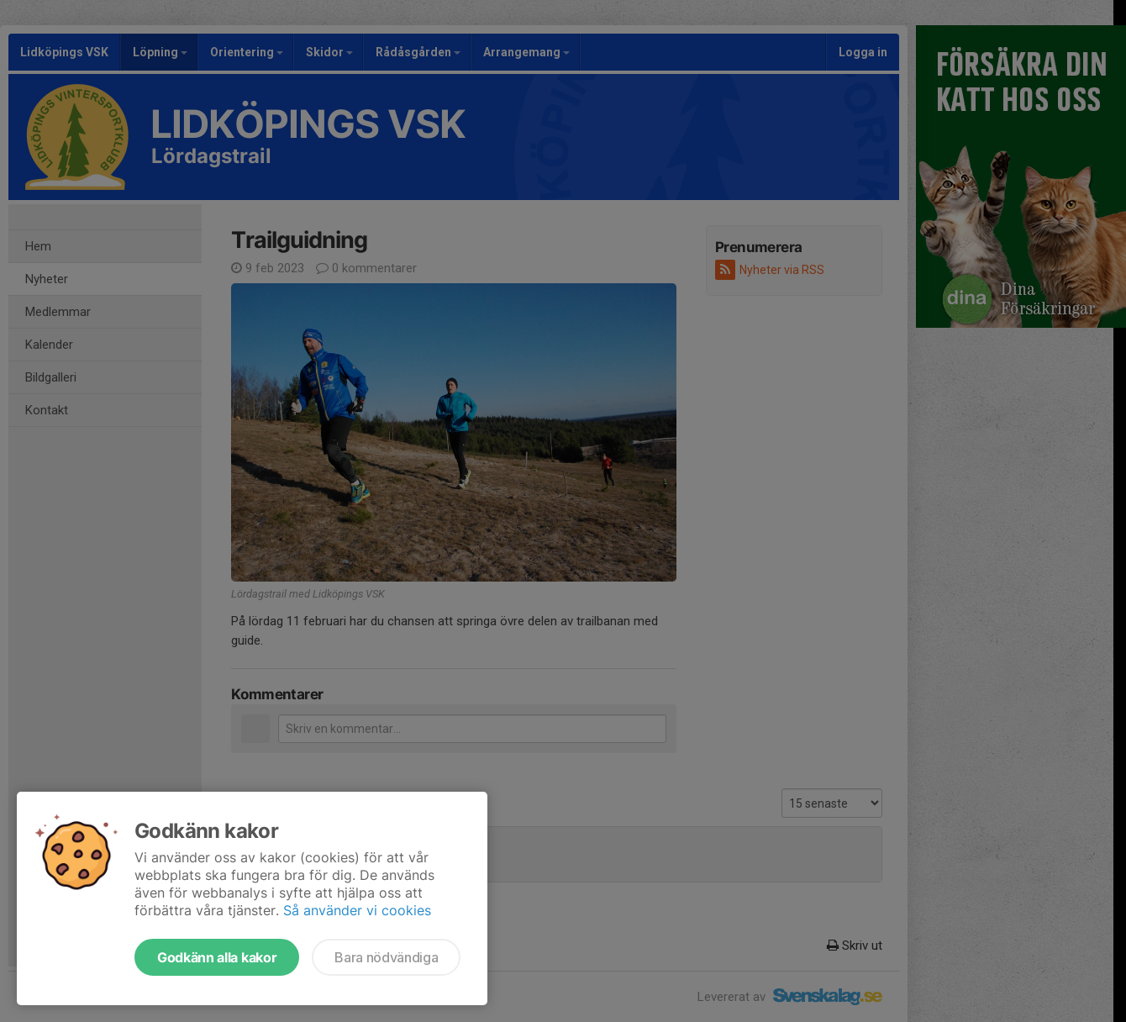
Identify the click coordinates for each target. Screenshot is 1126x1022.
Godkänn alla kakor (216, 957)
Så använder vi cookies (357, 910)
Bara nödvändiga (386, 957)
